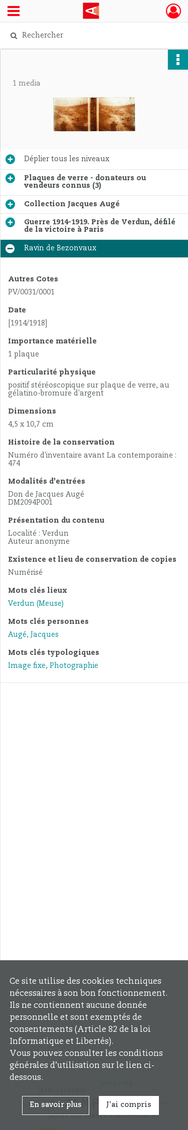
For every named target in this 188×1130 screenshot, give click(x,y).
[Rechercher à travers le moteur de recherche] (93, 36)
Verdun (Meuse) (36, 603)
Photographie (74, 665)
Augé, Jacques (33, 634)
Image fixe (27, 665)
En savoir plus (56, 1104)
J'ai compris (128, 1104)
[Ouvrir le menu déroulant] (14, 12)
